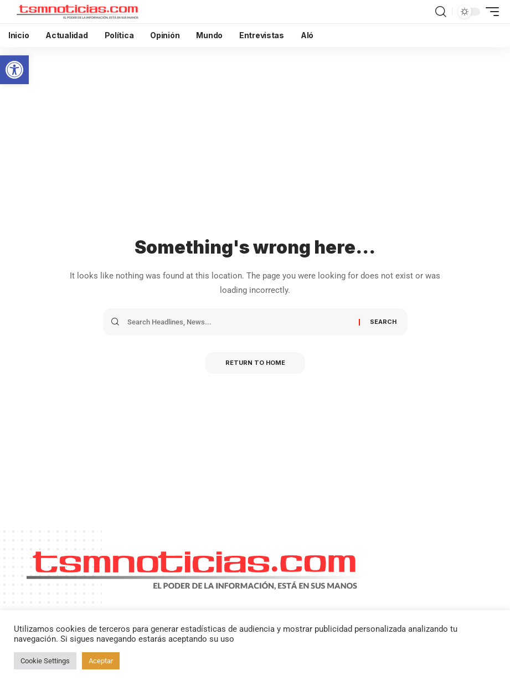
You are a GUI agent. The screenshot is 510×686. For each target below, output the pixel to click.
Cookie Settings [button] (45, 661)
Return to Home (255, 363)
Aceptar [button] (101, 661)
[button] (14, 69)
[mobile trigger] (489, 11)
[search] (440, 11)
